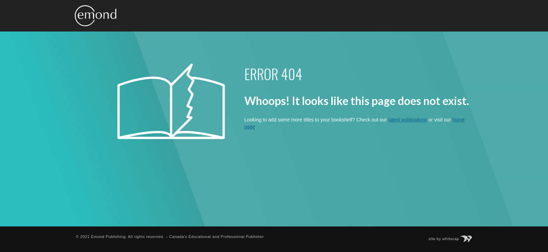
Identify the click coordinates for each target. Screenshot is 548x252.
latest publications (407, 119)
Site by (453, 236)
